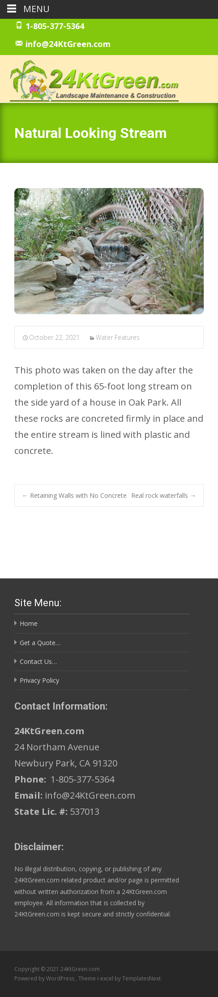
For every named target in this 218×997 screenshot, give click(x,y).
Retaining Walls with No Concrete (74, 495)
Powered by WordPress (45, 978)
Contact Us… (38, 661)
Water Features (118, 337)
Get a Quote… (40, 642)
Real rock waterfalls (163, 495)
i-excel (106, 978)
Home (29, 623)
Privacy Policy (39, 680)
